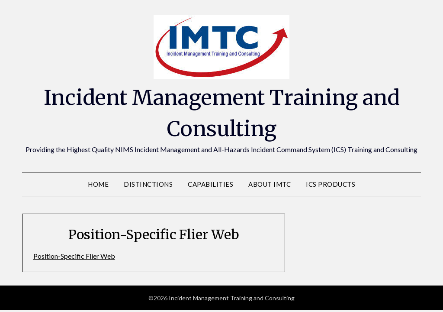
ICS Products (330, 184)
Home (98, 184)
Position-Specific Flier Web (74, 256)
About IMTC (269, 184)
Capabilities (210, 184)
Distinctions (148, 184)
